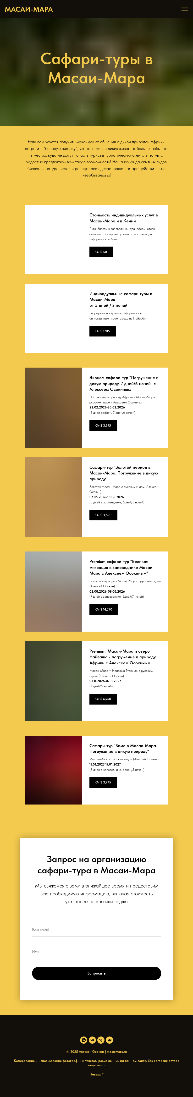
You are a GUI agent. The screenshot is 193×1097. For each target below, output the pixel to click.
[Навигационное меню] (185, 9)
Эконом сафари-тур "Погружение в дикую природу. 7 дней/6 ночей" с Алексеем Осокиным (123, 383)
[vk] (92, 1040)
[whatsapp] (83, 1040)
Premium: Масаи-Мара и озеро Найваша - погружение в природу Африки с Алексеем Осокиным (122, 657)
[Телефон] (101, 1040)
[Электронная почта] (109, 1040)
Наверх (97, 1074)
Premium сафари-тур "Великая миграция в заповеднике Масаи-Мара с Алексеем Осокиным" (121, 567)
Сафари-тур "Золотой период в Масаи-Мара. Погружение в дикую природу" (123, 473)
